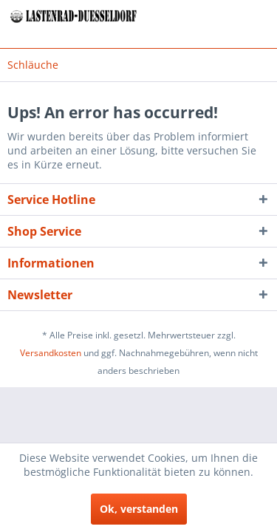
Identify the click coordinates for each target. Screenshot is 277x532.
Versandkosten (50, 353)
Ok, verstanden (139, 509)
